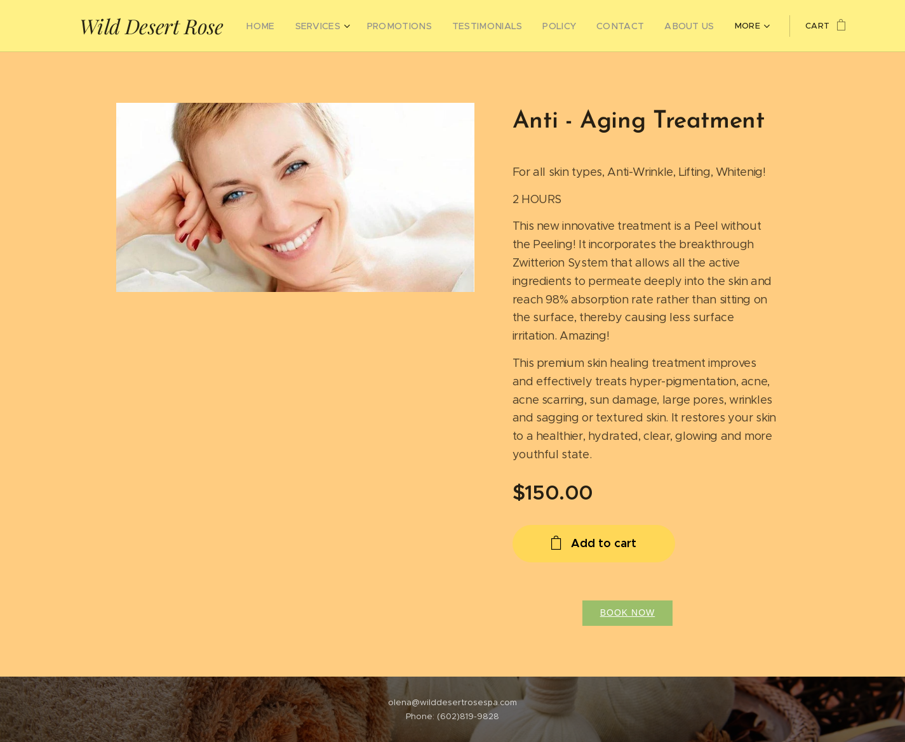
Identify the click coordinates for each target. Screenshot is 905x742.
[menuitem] (272, 26)
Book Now (627, 612)
